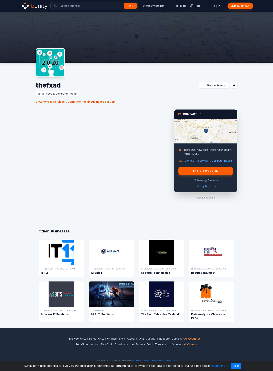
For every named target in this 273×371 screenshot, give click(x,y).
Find (130, 5)
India (122, 338)
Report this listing (205, 197)
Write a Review (214, 85)
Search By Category (153, 5)
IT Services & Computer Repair (57, 93)
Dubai (118, 344)
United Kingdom (107, 338)
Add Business (240, 5)
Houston (129, 344)
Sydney (140, 344)
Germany (177, 338)
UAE (141, 338)
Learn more (220, 366)
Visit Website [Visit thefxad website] (205, 171)
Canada (150, 338)
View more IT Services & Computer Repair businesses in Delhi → (77, 101)
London (94, 344)
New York (107, 344)
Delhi (150, 344)
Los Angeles (174, 344)
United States (88, 338)
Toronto (160, 344)
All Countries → (194, 338)
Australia (132, 338)
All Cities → (190, 344)
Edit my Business (206, 186)
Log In (216, 5)
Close (236, 365)
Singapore (163, 338)
